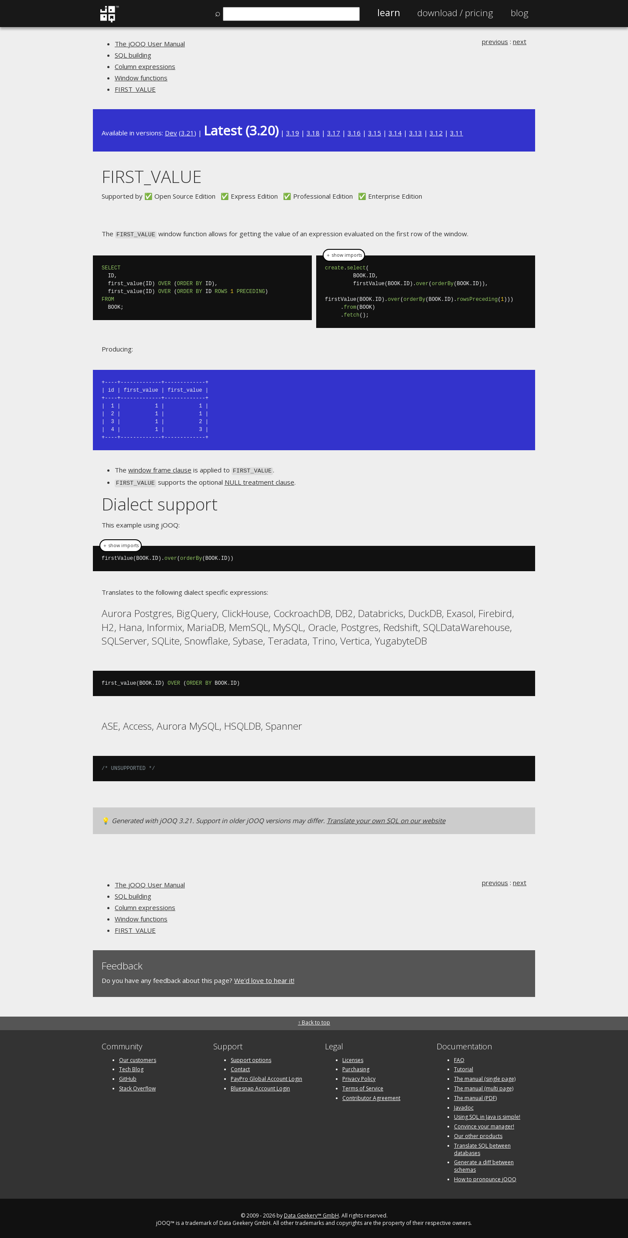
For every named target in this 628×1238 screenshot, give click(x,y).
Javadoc (464, 1105)
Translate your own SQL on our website (386, 818)
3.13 (415, 132)
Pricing (455, 13)
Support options (251, 1057)
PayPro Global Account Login (266, 1076)
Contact (240, 1067)
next (519, 41)
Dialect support (160, 501)
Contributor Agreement (371, 1095)
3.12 (436, 132)
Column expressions (145, 66)
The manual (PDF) (475, 1095)
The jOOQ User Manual (150, 43)
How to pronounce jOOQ (485, 1176)
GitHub (128, 1076)
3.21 (187, 132)
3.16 (354, 132)
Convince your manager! (484, 1124)
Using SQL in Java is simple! (487, 1114)
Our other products (478, 1133)
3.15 (374, 132)
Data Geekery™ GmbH (311, 1213)
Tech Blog (131, 1067)
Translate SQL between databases (482, 1146)
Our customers (137, 1057)
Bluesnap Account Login (260, 1086)
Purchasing (355, 1067)
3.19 (292, 132)
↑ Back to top (314, 1020)
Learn (388, 13)
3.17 (333, 132)
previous (495, 41)
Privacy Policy (358, 1076)
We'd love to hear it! (264, 977)
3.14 (395, 132)
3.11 (456, 132)
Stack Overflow (137, 1086)
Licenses (352, 1057)
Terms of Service (362, 1086)
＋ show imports (344, 255)
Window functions (141, 77)
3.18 (313, 132)
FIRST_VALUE (135, 89)
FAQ (459, 1057)
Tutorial (463, 1067)
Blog (520, 13)
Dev (171, 132)
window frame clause (159, 469)
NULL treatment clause (259, 480)
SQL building (133, 55)
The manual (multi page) (483, 1086)
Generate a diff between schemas (484, 1163)
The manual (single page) (484, 1076)
